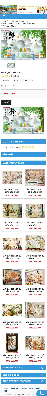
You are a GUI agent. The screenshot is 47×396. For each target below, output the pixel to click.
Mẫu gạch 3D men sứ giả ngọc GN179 (35, 323)
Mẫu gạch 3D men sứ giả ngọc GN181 (35, 290)
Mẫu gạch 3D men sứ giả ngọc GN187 (35, 191)
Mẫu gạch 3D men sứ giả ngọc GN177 (35, 356)
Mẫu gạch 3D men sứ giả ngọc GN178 (12, 356)
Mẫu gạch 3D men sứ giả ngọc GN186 (12, 224)
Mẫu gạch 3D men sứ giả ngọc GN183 (35, 257)
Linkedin (29, 80)
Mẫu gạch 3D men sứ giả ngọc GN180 (12, 323)
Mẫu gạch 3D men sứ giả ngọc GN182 (12, 290)
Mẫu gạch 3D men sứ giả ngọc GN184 (12, 257)
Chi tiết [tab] (6, 102)
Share (6, 80)
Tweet (17, 80)
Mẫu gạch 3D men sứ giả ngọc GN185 (35, 224)
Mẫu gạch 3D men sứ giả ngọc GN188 (12, 191)
